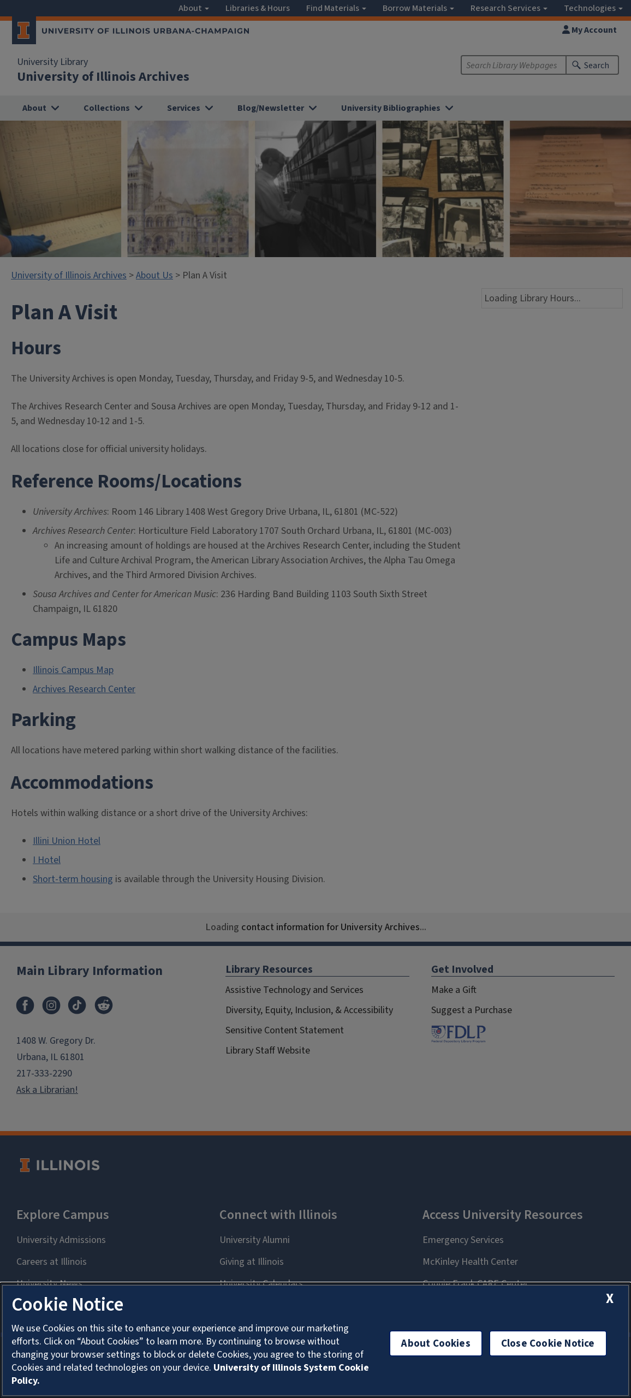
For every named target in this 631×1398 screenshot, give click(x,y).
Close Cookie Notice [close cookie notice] (548, 1343)
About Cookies (435, 1343)
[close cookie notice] (609, 1298)
